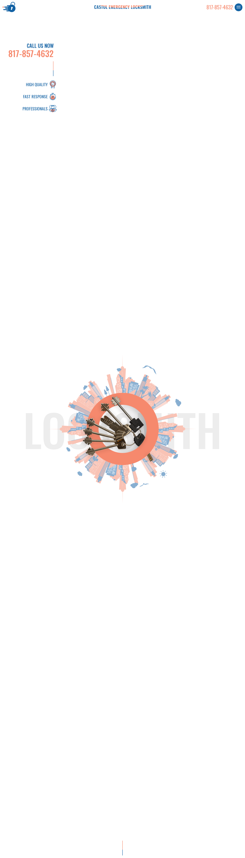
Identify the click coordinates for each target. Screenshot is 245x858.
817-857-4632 (31, 53)
